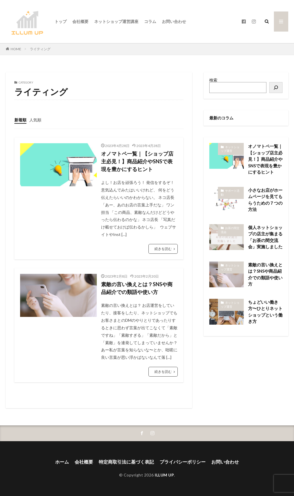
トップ (61, 21)
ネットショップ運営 (230, 149)
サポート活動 (230, 192)
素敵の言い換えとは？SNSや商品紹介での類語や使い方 (137, 288)
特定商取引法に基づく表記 (126, 461)
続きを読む (163, 249)
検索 (213, 80)
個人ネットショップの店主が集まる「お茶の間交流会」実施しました (265, 237)
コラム (150, 21)
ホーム (62, 461)
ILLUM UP (164, 474)
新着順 (20, 119)
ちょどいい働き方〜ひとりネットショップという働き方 (265, 311)
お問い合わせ (174, 21)
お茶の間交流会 (230, 230)
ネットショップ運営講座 (116, 21)
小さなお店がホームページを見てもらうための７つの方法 (265, 199)
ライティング (40, 49)
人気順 (35, 119)
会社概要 (80, 21)
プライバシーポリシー (183, 461)
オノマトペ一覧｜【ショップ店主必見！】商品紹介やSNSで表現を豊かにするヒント (137, 161)
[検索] (276, 87)
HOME (16, 49)
